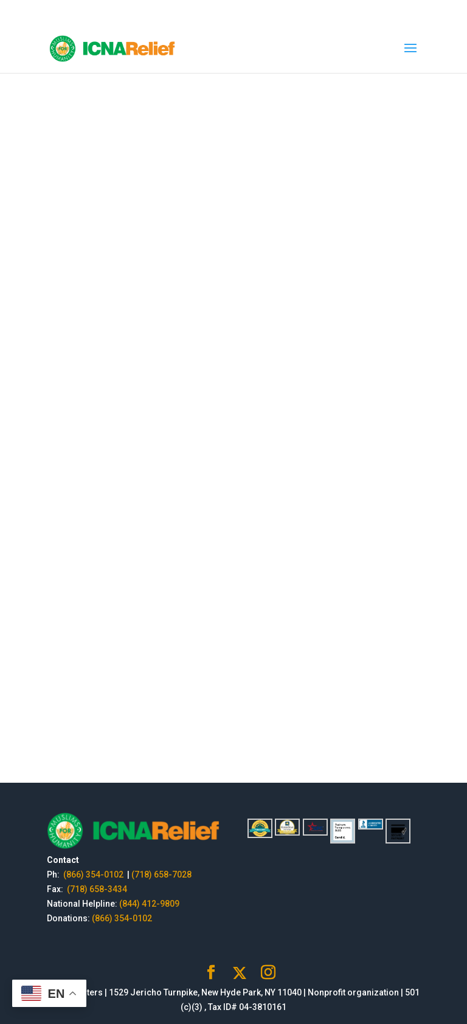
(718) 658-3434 (97, 889)
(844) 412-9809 (149, 904)
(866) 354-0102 (94, 874)
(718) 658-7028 (161, 874)
